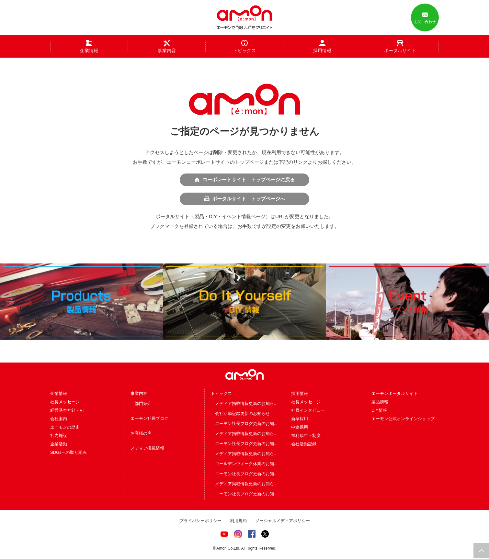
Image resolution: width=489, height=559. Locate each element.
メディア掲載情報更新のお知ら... (246, 403)
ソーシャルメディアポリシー (282, 521)
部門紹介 (143, 403)
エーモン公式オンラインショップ (403, 419)
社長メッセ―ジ (306, 402)
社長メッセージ (65, 402)
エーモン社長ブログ (149, 418)
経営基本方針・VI (67, 410)
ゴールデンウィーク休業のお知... (246, 464)
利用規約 (238, 521)
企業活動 (58, 444)
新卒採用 (299, 419)
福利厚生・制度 (306, 435)
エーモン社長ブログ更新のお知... (246, 423)
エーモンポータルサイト (394, 393)
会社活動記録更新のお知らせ (242, 413)
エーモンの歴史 (65, 427)
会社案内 (58, 419)
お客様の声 (141, 433)
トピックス (221, 393)
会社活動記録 (303, 444)
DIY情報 (379, 410)
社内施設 (58, 435)
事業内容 (139, 393)
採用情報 (299, 393)
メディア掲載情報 (147, 448)
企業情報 (58, 393)
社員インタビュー (308, 410)
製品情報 (379, 402)
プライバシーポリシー (200, 521)
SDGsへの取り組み (68, 452)
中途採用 (299, 427)
